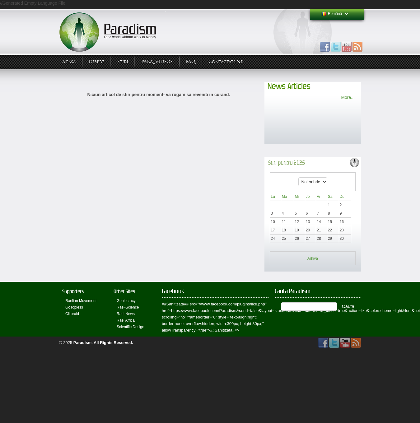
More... (348, 97)
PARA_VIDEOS (157, 61)
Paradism (82, 342)
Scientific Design (130, 327)
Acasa (69, 61)
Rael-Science (128, 307)
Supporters (73, 291)
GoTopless (74, 307)
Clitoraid (72, 314)
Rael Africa (126, 320)
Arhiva (312, 258)
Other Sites (124, 291)
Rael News (126, 314)
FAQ (190, 61)
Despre (96, 61)
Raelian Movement (80, 301)
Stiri (122, 61)
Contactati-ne (225, 61)
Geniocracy (126, 301)
